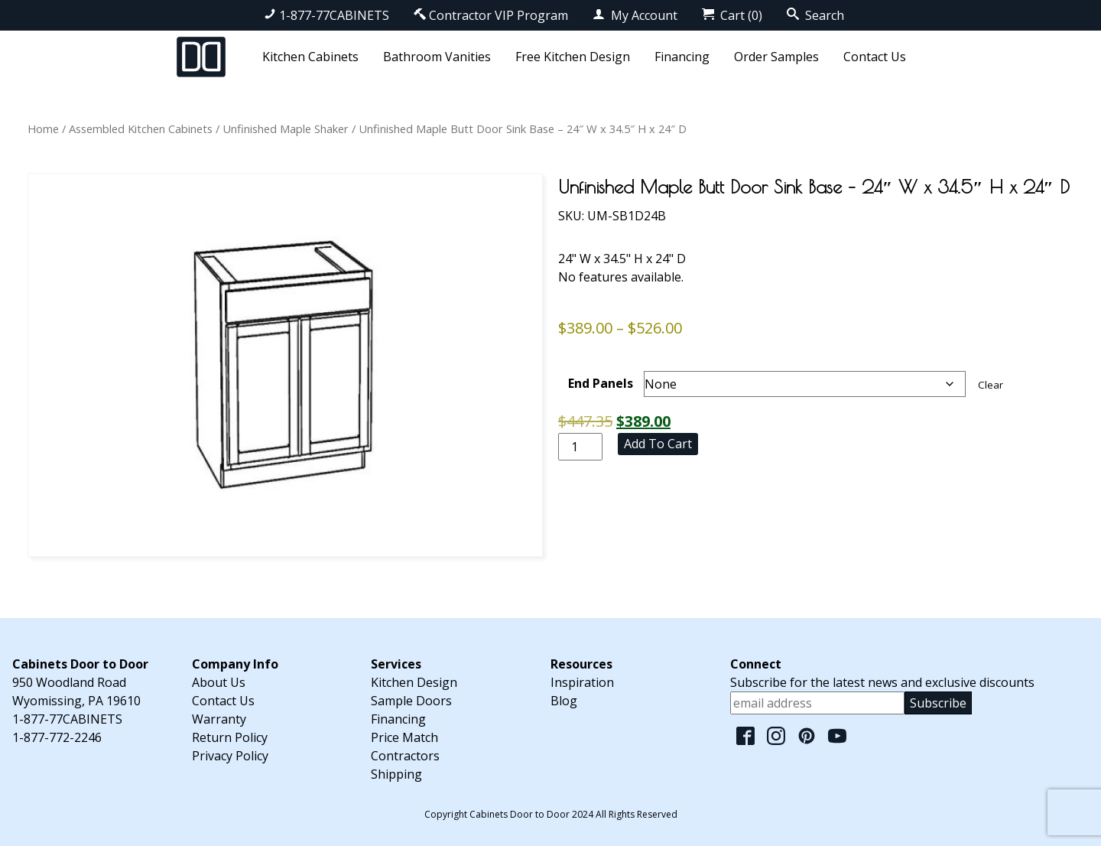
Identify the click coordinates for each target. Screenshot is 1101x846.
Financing (682, 56)
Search (815, 15)
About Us (218, 682)
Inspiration (582, 682)
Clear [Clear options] (990, 385)
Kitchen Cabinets (310, 56)
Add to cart (658, 443)
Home (43, 128)
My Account (635, 15)
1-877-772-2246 (57, 737)
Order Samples (776, 56)
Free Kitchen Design (572, 56)
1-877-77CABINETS (326, 15)
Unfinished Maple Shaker (285, 128)
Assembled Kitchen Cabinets (141, 128)
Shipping (396, 774)
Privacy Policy (230, 755)
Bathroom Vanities (437, 56)
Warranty (219, 719)
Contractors (405, 755)
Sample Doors (411, 700)
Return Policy (230, 737)
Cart (732, 15)
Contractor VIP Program (491, 15)
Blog (563, 700)
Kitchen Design (414, 682)
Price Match (404, 737)
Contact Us (874, 56)
